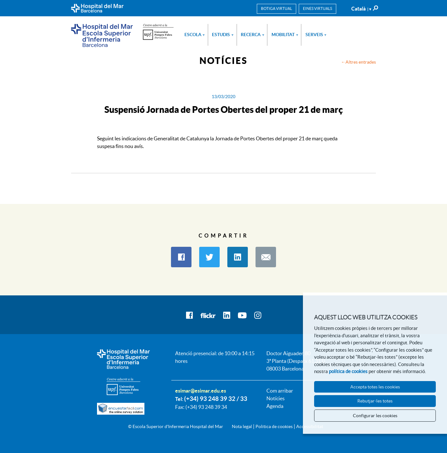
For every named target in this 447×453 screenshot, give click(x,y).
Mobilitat (285, 34)
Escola (194, 34)
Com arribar (279, 391)
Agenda (274, 406)
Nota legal (242, 426)
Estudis (222, 34)
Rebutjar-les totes (375, 400)
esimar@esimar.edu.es (200, 391)
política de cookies (348, 371)
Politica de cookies (274, 426)
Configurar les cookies (375, 415)
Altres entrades (360, 62)
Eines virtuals (317, 8)
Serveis (316, 34)
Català (361, 9)
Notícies (275, 398)
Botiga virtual (276, 8)
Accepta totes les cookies (375, 386)
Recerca (252, 34)
